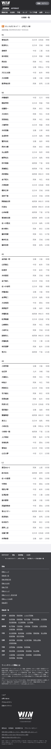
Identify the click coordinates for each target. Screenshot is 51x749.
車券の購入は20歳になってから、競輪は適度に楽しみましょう (19, 732)
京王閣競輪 (22, 622)
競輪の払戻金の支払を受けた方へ (11, 737)
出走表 (12, 12)
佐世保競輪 (37, 655)
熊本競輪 (20, 658)
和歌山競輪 (37, 640)
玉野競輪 (12, 647)
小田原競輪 (43, 626)
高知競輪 (29, 651)
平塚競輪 (35, 626)
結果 (40, 12)
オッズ (25, 12)
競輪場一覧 (5, 576)
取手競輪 (27, 619)
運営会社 (4, 728)
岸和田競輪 (12, 643)
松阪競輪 (12, 636)
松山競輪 (36, 651)
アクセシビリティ (7, 702)
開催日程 (5, 12)
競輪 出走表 (6, 583)
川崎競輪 (27, 626)
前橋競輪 (20, 619)
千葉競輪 (20, 626)
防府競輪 (27, 647)
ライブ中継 (33, 12)
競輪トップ (5, 572)
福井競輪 (12, 640)
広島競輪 (20, 647)
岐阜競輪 (21, 633)
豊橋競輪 (36, 633)
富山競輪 (44, 633)
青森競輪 (20, 615)
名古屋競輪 (12, 633)
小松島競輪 (20, 651)
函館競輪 (12, 615)
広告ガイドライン (7, 705)
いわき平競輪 (28, 615)
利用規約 (11, 728)
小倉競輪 (12, 655)
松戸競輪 (12, 626)
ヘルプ (3, 695)
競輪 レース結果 (7, 599)
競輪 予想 (5, 587)
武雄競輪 (29, 655)
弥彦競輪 (12, 619)
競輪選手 (5, 603)
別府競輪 (12, 658)
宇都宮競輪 (35, 619)
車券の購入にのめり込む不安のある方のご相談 (15, 734)
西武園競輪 (12, 622)
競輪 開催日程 (6, 579)
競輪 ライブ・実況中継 (9, 595)
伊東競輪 (12, 629)
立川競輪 (30, 622)
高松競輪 (12, 651)
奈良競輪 (20, 640)
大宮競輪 (44, 619)
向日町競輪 (28, 640)
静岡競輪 (20, 629)
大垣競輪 (29, 633)
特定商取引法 (19, 728)
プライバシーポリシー (30, 728)
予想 (18, 12)
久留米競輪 (20, 655)
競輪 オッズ (6, 591)
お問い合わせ (5, 698)
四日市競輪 (20, 636)
